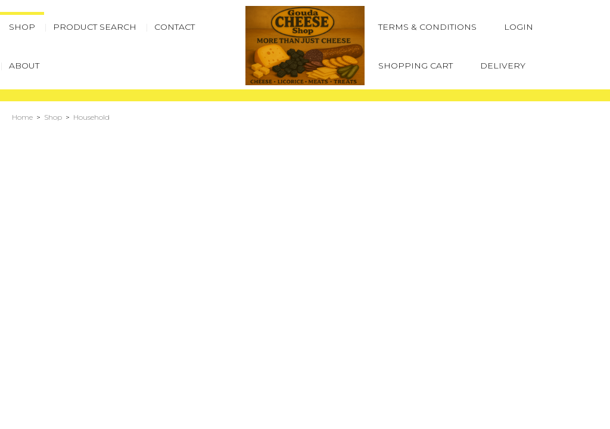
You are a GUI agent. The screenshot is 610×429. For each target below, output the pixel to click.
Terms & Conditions (427, 26)
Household (91, 117)
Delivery (502, 65)
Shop (53, 117)
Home (22, 117)
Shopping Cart (415, 65)
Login (518, 26)
